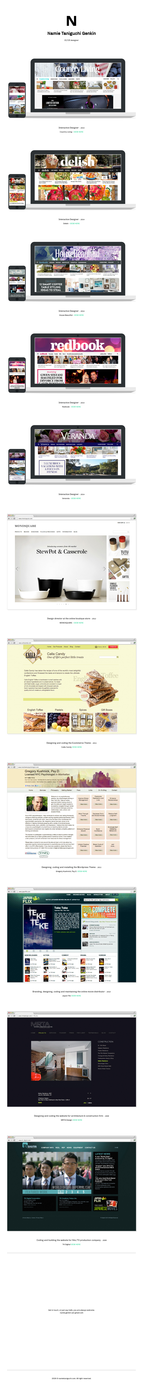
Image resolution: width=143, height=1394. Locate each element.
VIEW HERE (78, 132)
